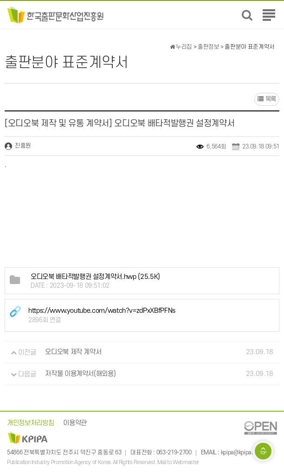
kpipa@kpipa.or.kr (242, 453)
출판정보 (208, 47)
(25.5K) (95, 277)
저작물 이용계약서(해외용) (80, 374)
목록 (267, 99)
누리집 (181, 47)
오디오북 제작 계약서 (73, 352)
